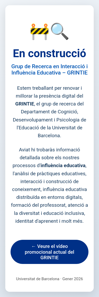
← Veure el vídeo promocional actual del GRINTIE (49, 251)
